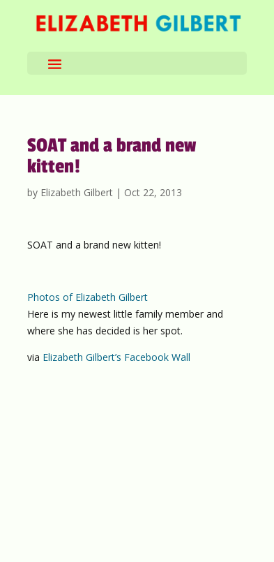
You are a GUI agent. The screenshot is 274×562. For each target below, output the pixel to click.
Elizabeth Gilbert (76, 192)
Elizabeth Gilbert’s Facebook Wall (116, 357)
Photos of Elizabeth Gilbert (87, 297)
